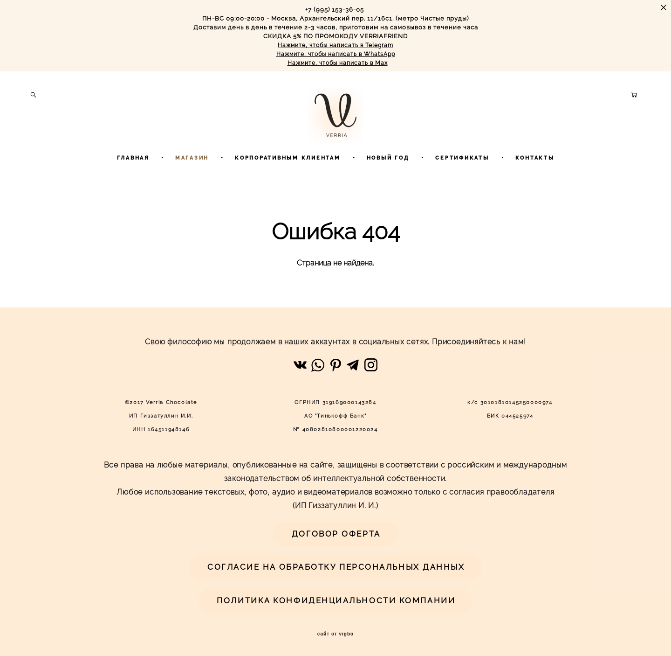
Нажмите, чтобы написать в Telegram (335, 45)
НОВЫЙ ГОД (388, 182)
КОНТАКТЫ (535, 182)
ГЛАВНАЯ (133, 182)
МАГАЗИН (192, 182)
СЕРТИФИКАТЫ (462, 182)
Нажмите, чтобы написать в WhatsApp (335, 54)
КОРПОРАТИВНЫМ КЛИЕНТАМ (288, 182)
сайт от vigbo (335, 634)
